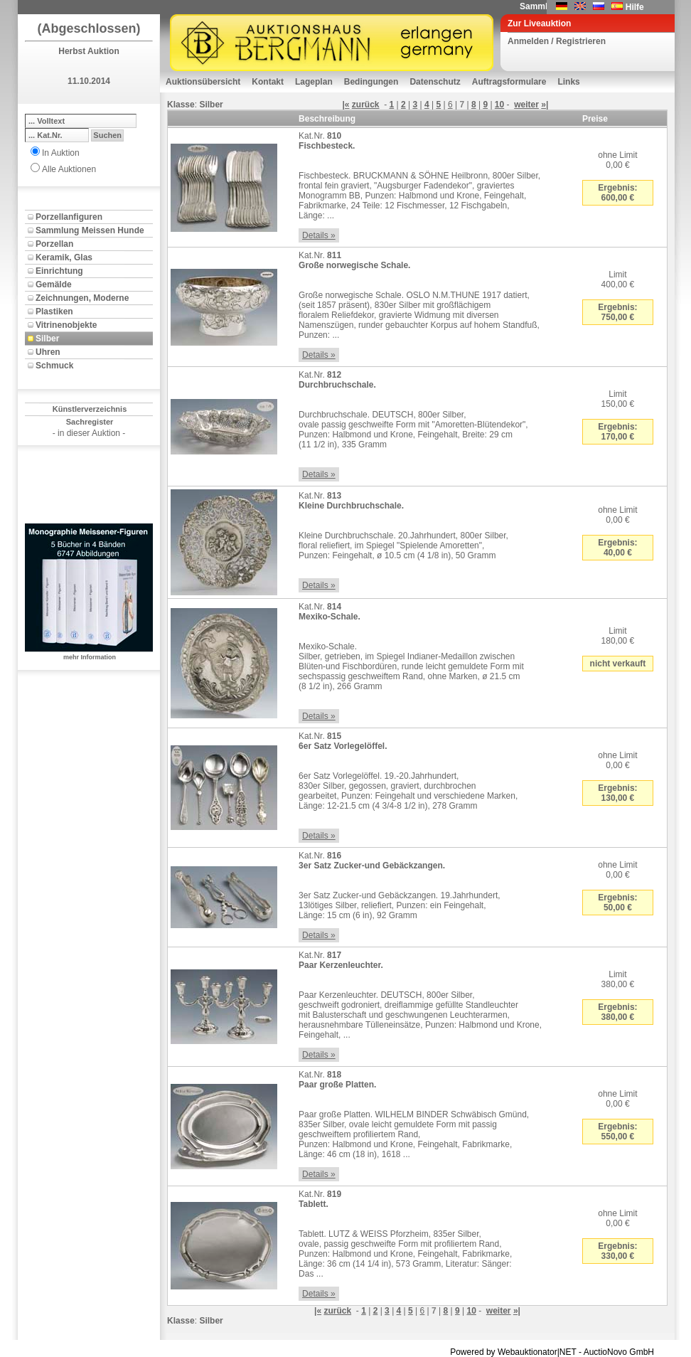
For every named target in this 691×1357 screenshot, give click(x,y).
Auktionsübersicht (203, 82)
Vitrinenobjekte (66, 325)
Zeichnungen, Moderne (82, 298)
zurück (366, 105)
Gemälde (54, 284)
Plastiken (54, 311)
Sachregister (90, 421)
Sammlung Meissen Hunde (90, 230)
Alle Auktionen (69, 169)
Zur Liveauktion (539, 23)
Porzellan (54, 244)
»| (544, 105)
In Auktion (61, 153)
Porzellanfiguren (69, 217)
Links (568, 82)
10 (499, 105)
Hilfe (635, 7)
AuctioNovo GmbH (619, 1352)
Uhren (48, 352)
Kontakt (268, 82)
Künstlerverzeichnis (90, 409)
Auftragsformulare (509, 82)
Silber (47, 339)
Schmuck (54, 366)
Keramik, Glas (64, 257)
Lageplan (314, 82)
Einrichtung (59, 271)
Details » (319, 235)
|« (345, 105)
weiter (526, 105)
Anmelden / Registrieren (557, 41)
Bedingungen (371, 82)
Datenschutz (434, 82)
